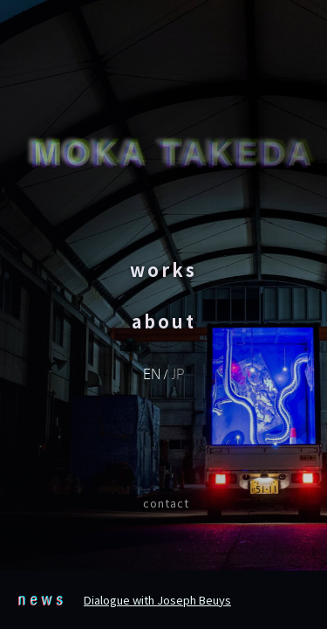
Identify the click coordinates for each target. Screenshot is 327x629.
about (164, 321)
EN (151, 373)
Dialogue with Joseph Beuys (157, 599)
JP (178, 373)
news (41, 598)
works (163, 269)
